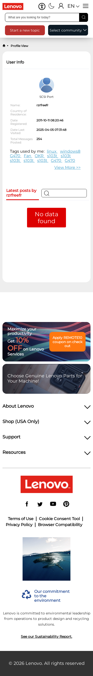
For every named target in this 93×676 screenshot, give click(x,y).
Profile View (19, 46)
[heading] (46, 408)
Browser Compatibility (60, 525)
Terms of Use (20, 519)
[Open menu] (86, 6)
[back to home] (3, 46)
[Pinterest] (66, 504)
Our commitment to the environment (52, 596)
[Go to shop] (14, 6)
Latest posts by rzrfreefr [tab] (21, 192)
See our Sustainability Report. (46, 636)
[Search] (83, 17)
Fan (28, 155)
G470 (15, 155)
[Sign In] (61, 6)
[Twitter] (40, 504)
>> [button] (67, 167)
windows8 (70, 151)
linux (52, 151)
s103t (52, 155)
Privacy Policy (19, 525)
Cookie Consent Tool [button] (59, 519)
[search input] (46, 17)
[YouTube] (53, 504)
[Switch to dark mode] (51, 6)
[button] (41, 6)
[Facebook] (27, 504)
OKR (40, 155)
